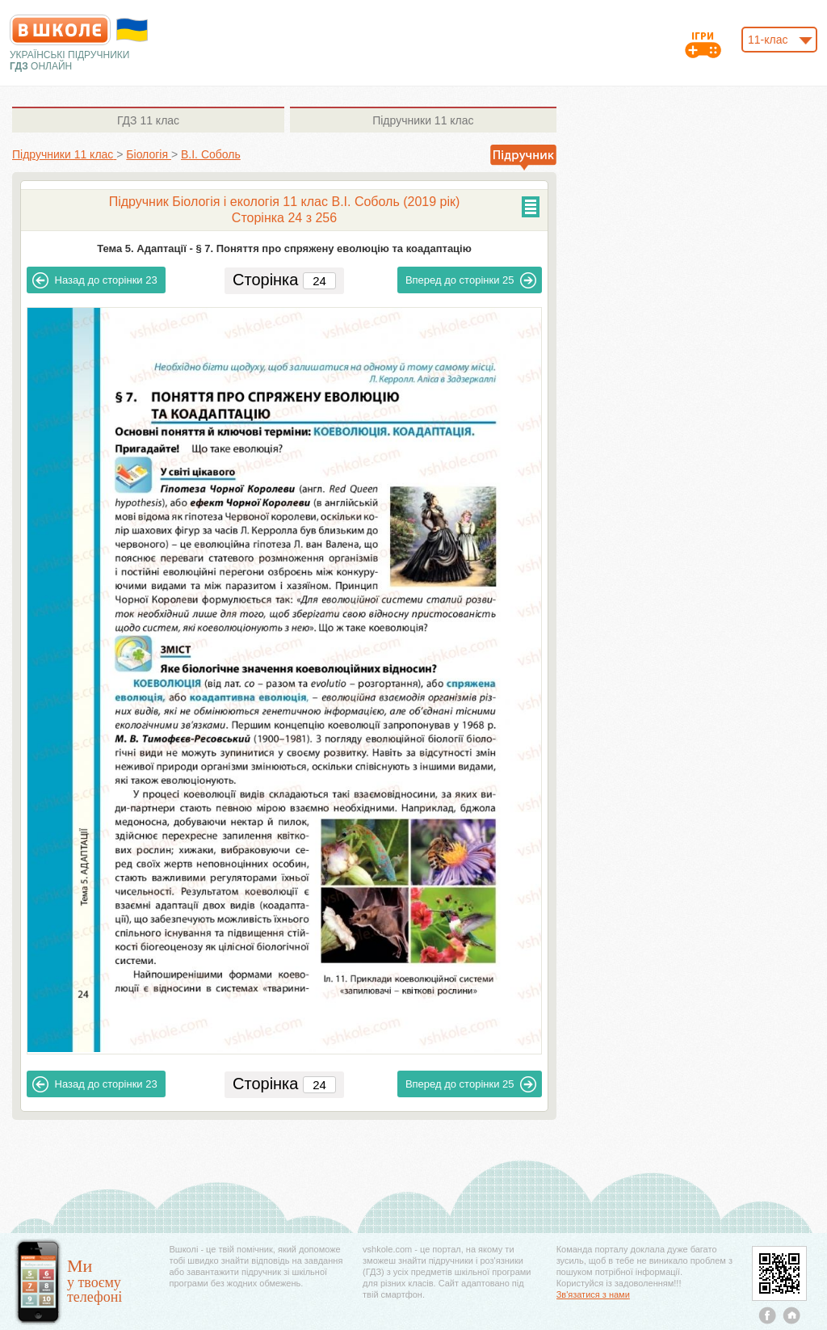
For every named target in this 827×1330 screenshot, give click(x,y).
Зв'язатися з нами (593, 1294)
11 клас (148, 120)
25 (471, 280)
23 (94, 280)
